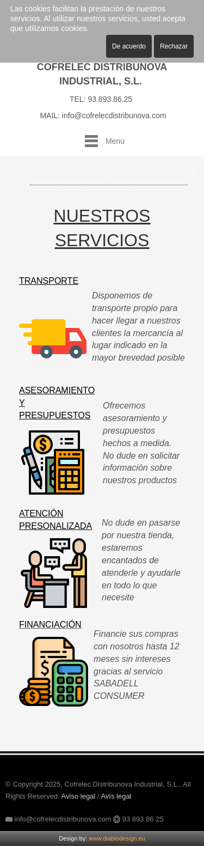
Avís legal (116, 796)
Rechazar (174, 46)
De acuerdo (129, 46)
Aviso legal (78, 796)
